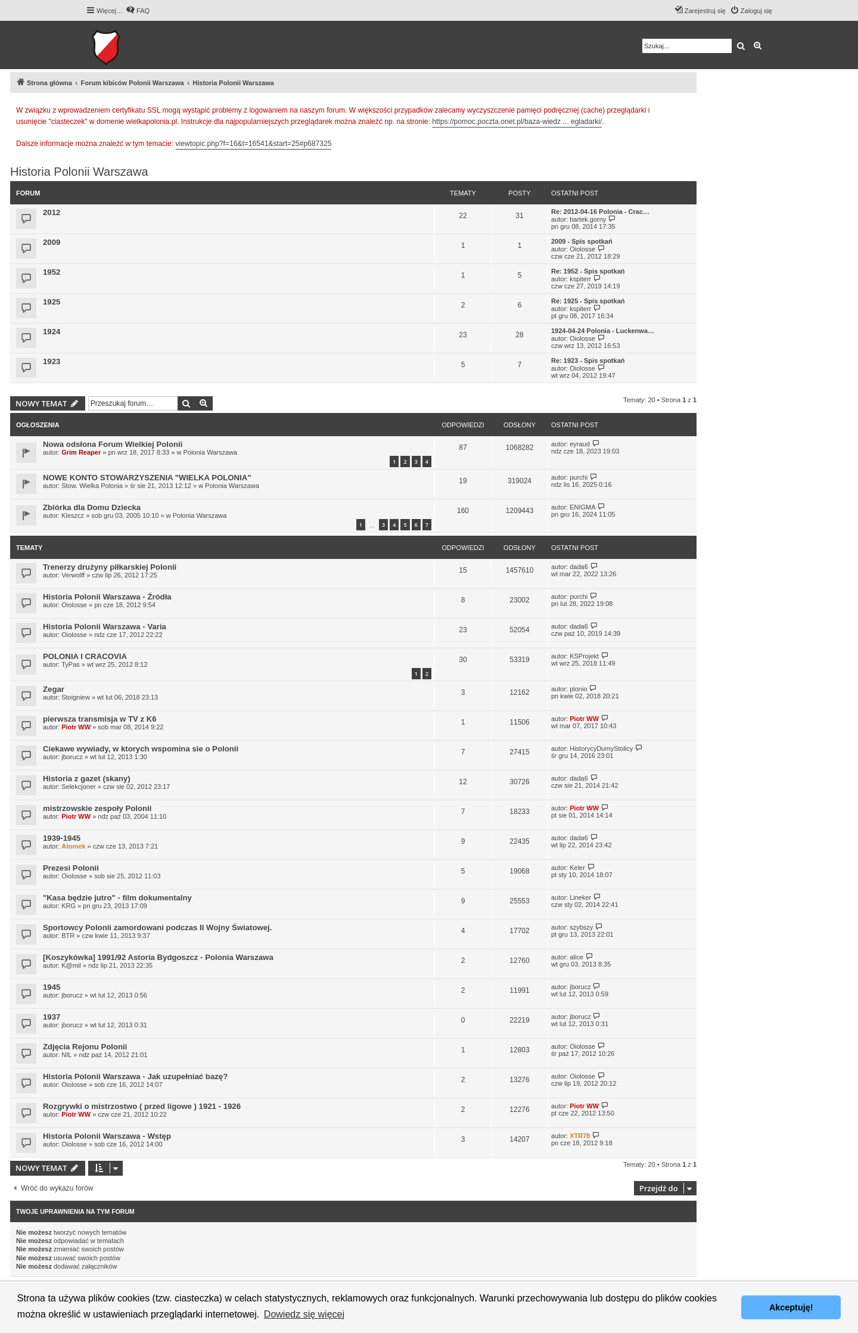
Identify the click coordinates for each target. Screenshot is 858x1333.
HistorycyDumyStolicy (601, 748)
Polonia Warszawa (210, 452)
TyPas (70, 664)
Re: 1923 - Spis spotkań (588, 360)
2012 (51, 212)
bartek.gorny (588, 219)
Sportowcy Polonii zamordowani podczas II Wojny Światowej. (157, 927)
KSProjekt (584, 656)
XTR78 (580, 1135)
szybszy (581, 927)
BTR (67, 935)
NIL (66, 1054)
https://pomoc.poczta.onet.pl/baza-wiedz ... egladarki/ (517, 121)
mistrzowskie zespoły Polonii (97, 808)
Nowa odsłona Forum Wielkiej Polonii (112, 444)
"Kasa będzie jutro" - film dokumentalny (117, 897)
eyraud (580, 444)
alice (576, 957)
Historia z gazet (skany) (86, 778)
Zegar (53, 689)
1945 (51, 987)
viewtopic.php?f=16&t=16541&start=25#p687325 (254, 143)
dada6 (579, 566)
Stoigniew (75, 697)
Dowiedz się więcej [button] (304, 1314)
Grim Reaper (81, 452)
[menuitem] (138, 11)
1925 (51, 301)
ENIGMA (582, 507)
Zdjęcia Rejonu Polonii (85, 1046)
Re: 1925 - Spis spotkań (588, 300)
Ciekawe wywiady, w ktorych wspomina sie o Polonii (140, 748)
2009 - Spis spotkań (582, 241)
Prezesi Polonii (71, 867)
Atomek (73, 846)
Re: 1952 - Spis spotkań (588, 271)
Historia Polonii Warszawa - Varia (104, 626)
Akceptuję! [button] (791, 1307)
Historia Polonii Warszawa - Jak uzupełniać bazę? (135, 1076)
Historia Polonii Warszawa (79, 171)
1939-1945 (61, 838)
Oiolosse (582, 249)
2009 (51, 242)
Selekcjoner (78, 786)
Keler (577, 867)
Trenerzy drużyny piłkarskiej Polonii (109, 567)
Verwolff (73, 575)
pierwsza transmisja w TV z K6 (100, 718)
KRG (68, 905)
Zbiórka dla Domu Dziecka (92, 507)
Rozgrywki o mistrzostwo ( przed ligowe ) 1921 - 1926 (142, 1106)
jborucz (71, 756)
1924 (51, 331)
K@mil (71, 965)
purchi (578, 477)
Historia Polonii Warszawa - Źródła (107, 596)
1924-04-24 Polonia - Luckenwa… (602, 330)
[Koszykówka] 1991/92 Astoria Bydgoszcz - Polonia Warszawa (158, 957)
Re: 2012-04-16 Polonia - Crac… (600, 211)
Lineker (580, 897)
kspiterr (580, 278)
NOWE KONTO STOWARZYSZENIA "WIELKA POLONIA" (147, 477)
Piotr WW (76, 727)
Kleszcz (72, 515)
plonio (578, 688)
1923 (51, 361)
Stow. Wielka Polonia (92, 485)
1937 (51, 1016)
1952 (51, 272)
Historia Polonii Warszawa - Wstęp (107, 1136)
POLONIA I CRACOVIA (85, 656)
